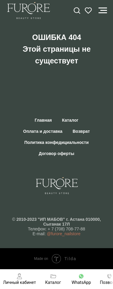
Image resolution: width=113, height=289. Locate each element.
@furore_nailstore (63, 233)
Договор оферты (56, 153)
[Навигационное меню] (103, 11)
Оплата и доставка (42, 131)
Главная (43, 120)
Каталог (70, 120)
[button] (76, 10)
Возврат (81, 131)
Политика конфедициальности (56, 142)
